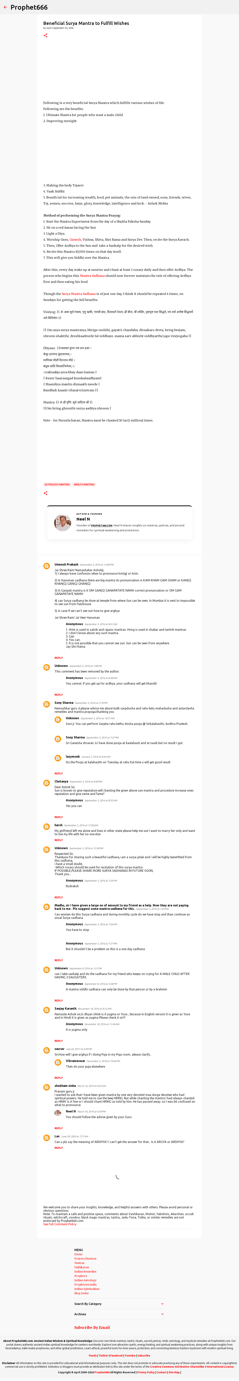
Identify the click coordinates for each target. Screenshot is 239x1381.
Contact (162, 1372)
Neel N (71, 1111)
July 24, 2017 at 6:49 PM (79, 1049)
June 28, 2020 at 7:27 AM (74, 1136)
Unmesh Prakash (66, 564)
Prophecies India (85, 1284)
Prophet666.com (101, 525)
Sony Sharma (64, 702)
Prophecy (80, 1276)
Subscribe (143, 1355)
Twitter (103, 1355)
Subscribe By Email (92, 1327)
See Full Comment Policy (59, 1224)
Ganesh (75, 239)
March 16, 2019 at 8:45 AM (91, 1086)
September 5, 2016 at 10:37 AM (97, 718)
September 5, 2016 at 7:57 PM (100, 943)
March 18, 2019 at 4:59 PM (91, 1111)
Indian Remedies (85, 1271)
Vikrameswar (75, 1061)
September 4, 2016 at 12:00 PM (96, 564)
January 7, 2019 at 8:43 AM (95, 756)
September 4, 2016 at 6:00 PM (86, 781)
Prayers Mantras (85, 1258)
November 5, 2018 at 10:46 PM (103, 1061)
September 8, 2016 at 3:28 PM (100, 984)
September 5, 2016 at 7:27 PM (102, 737)
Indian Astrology (85, 1280)
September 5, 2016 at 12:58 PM (86, 848)
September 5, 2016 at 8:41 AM (100, 624)
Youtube (130, 1355)
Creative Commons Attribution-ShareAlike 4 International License (192, 1366)
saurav (59, 1048)
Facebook (116, 1355)
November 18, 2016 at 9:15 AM (94, 1008)
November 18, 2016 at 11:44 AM (101, 1024)
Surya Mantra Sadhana (79, 294)
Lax (57, 1136)
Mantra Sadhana (92, 276)
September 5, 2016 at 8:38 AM (100, 678)
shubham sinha (65, 1085)
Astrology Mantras (57, 484)
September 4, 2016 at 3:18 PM (91, 703)
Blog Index (81, 1293)
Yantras (79, 1263)
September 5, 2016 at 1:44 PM (152, 909)
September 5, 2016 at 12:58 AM (81, 825)
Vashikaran (81, 1267)
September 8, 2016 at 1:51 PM (85, 968)
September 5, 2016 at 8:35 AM (100, 800)
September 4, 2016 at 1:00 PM (85, 666)
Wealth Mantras (84, 484)
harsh (58, 825)
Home (78, 1254)
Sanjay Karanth (65, 1008)
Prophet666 (29, 7)
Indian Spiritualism (86, 1289)
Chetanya (61, 781)
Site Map (174, 1372)
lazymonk (73, 756)
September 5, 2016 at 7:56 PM (100, 880)
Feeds (93, 1355)
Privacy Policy (146, 1372)
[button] (45, 35)
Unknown (61, 665)
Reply (59, 657)
